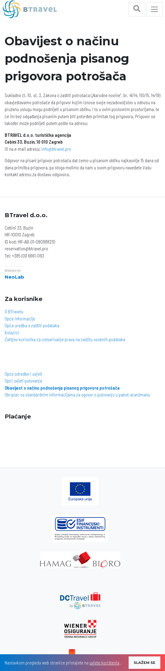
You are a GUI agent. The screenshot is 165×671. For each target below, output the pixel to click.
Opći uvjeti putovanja (23, 380)
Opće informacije (20, 318)
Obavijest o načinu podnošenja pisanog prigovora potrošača (62, 388)
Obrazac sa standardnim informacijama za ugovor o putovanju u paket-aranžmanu (77, 394)
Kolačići (12, 332)
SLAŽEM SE (144, 662)
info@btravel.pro (56, 149)
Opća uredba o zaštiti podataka (32, 325)
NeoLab (14, 277)
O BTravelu (14, 311)
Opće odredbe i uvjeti (23, 374)
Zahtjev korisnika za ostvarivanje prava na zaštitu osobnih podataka (65, 339)
